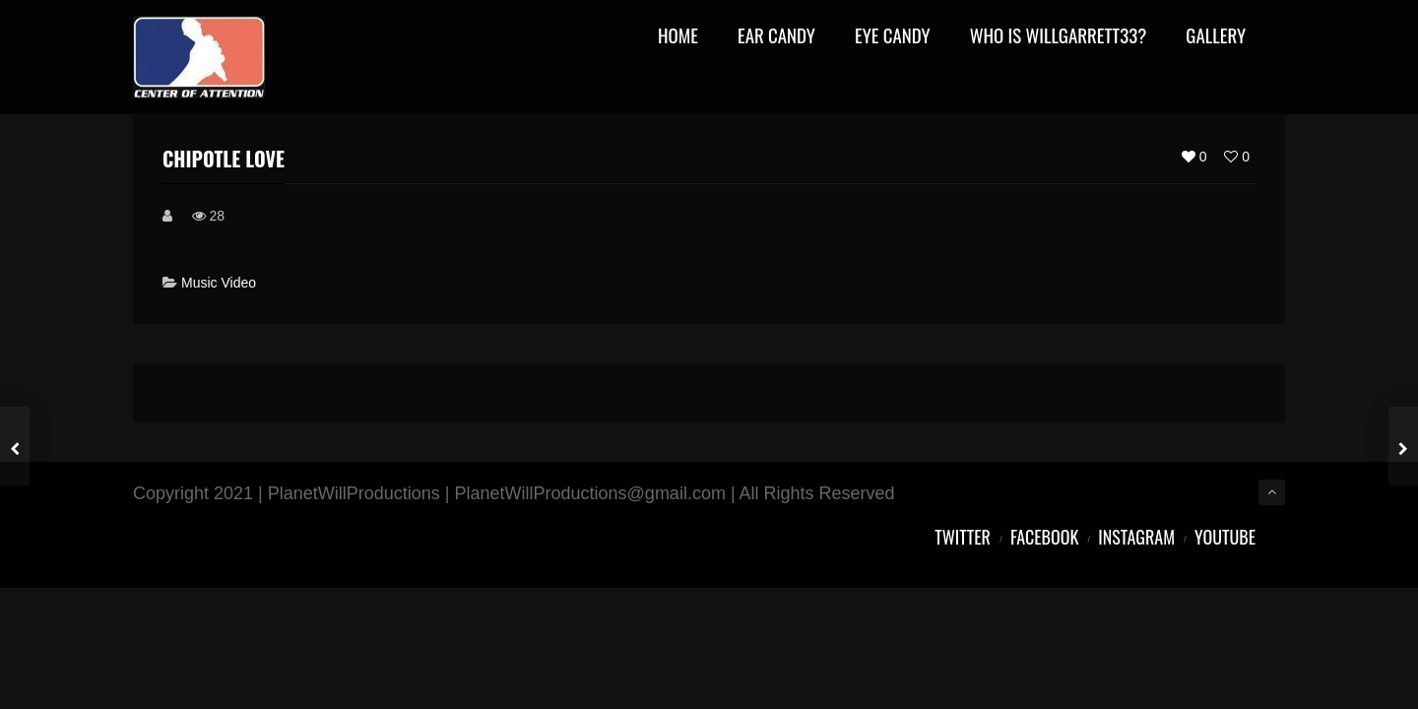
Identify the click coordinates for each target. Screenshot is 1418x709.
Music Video (218, 282)
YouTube (1225, 536)
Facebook (1044, 536)
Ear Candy (776, 37)
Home (678, 37)
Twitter (963, 536)
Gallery (1216, 37)
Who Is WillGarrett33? (1058, 37)
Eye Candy (893, 37)
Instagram (1136, 536)
